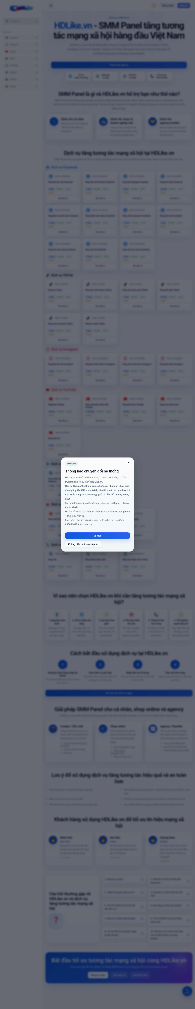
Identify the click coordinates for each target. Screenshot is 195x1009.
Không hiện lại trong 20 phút (83, 544)
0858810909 (72, 524)
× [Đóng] (129, 463)
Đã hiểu (98, 535)
